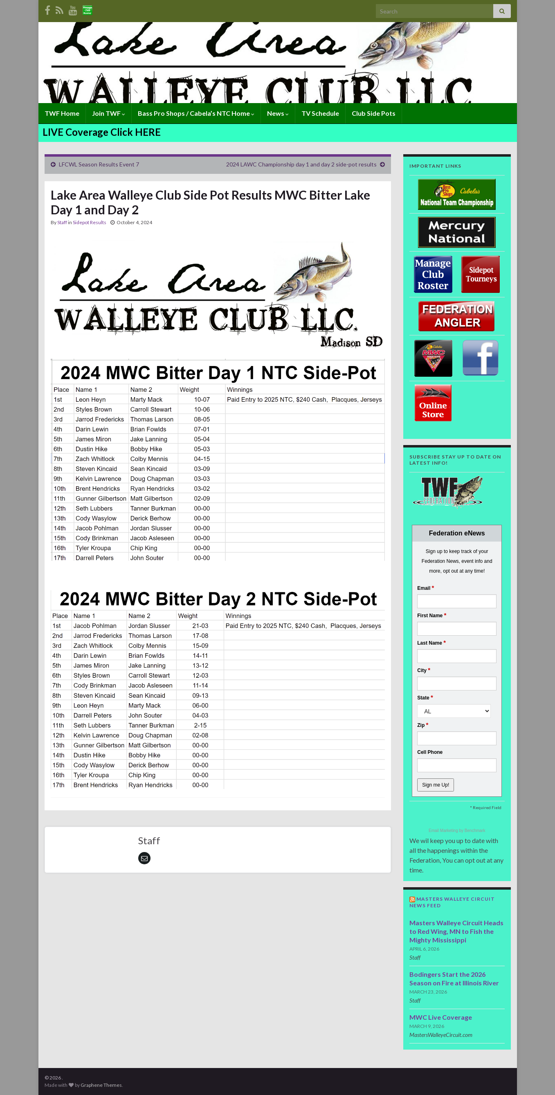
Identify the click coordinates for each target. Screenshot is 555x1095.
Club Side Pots (373, 113)
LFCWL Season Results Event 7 (99, 164)
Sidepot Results (89, 222)
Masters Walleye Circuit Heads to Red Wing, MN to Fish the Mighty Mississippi (456, 931)
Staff (62, 222)
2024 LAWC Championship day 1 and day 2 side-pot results (301, 164)
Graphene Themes (101, 1085)
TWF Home (62, 113)
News (278, 113)
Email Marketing (444, 830)
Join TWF (108, 113)
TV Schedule (320, 113)
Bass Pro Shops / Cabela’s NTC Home (196, 113)
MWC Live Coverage (440, 1017)
